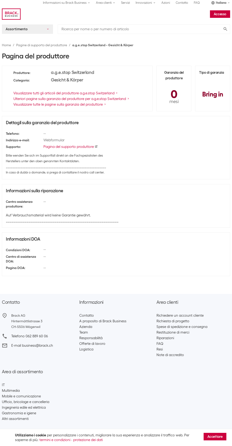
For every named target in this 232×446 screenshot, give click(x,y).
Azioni (165, 2)
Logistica (86, 349)
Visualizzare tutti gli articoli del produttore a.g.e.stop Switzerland (65, 93)
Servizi (125, 2)
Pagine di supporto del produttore (41, 45)
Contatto (182, 2)
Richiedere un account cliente (180, 315)
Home (6, 45)
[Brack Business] (11, 14)
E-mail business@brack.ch (32, 345)
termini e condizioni (54, 440)
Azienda (85, 327)
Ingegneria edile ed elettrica (24, 407)
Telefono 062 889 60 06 (29, 336)
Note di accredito (170, 355)
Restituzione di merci (172, 332)
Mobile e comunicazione (21, 396)
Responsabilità (91, 338)
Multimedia (11, 390)
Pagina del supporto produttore (70, 147)
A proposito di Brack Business (102, 321)
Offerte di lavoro (92, 344)
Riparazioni (165, 338)
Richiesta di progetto (172, 321)
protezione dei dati (88, 440)
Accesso (220, 14)
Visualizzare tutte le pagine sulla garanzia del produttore (59, 104)
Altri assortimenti (15, 419)
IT (3, 385)
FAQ (197, 2)
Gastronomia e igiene (19, 413)
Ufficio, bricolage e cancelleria (25, 402)
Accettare (215, 436)
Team (83, 332)
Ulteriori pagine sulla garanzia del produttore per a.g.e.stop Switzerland (71, 99)
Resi (159, 349)
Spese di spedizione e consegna (181, 327)
